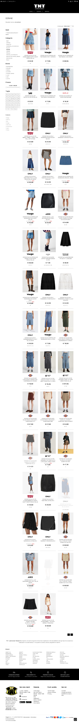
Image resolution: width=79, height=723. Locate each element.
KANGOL (21, 660)
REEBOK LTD (63, 661)
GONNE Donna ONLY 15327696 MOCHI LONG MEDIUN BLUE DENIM (30, 184)
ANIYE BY (62, 652)
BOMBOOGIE (8, 653)
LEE (47, 660)
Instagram (24, 699)
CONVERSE (62, 653)
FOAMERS (62, 657)
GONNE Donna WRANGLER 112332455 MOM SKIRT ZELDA (30, 225)
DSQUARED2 (49, 656)
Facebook (24, 696)
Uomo (31, 11)
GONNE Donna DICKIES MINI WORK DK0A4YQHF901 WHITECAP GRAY (65, 225)
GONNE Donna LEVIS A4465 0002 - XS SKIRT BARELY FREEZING (48, 628)
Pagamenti (36, 698)
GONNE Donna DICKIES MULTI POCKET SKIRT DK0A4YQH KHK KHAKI (65, 588)
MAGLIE (8, 53)
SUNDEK (48, 663)
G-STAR (7, 659)
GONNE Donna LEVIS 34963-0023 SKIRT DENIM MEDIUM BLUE (30, 57)
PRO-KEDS (35, 661)
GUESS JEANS (36, 659)
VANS (7, 664)
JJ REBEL (62, 659)
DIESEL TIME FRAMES (11, 656)
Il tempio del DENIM (66, 692)
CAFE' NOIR (35, 653)
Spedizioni (36, 701)
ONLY (20, 661)
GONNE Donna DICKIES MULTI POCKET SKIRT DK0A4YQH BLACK (65, 548)
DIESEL (21, 656)
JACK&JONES (49, 659)
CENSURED (49, 653)
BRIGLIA (21, 653)
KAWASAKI (35, 660)
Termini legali (51, 690)
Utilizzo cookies (52, 692)
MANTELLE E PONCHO (11, 54)
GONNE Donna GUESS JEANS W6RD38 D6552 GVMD (48, 265)
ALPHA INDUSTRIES (37, 652)
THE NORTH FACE (64, 663)
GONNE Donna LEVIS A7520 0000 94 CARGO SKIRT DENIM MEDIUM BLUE (30, 507)
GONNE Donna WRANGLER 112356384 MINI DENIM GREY (30, 305)
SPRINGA (35, 663)
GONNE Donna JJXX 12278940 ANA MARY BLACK (48, 225)
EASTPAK (8, 657)
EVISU (34, 657)
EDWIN (20, 657)
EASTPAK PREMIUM (64, 656)
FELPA (8, 47)
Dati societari (26, 717)
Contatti (64, 690)
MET (7, 661)
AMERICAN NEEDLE (50, 652)
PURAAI (48, 661)
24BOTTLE (8, 652)
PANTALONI (9, 58)
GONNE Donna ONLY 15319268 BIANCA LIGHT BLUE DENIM (30, 346)
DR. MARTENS (36, 656)
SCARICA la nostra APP (66, 694)
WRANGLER (22, 664)
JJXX (7, 660)
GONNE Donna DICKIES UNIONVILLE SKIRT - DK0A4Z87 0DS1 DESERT (65, 427)
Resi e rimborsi (37, 699)
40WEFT (21, 652)
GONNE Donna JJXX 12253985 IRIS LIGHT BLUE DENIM (30, 588)
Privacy (50, 693)
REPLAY (7, 663)
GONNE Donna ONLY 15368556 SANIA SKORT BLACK (48, 144)
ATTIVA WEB (12, 720)
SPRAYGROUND (23, 663)
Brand (47, 11)
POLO (7, 59)
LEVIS (61, 660)
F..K (47, 657)
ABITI (7, 41)
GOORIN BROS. (22, 659)
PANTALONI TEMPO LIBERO (13, 56)
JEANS (8, 51)
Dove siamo (37, 703)
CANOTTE (8, 44)
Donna (39, 11)
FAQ (35, 696)
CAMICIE (8, 42)
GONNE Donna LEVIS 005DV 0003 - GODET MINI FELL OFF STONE (30, 144)
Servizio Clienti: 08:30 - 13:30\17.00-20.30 (39, 694)
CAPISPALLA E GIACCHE (12, 46)
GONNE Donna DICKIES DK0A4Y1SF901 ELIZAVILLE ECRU (30, 628)
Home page (37, 690)
